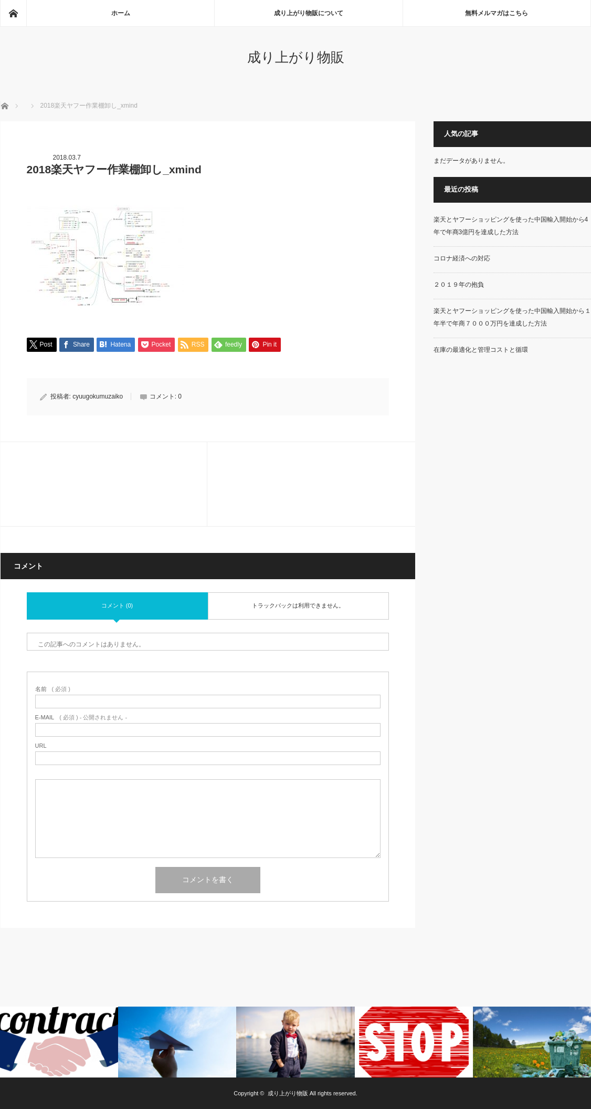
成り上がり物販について (308, 13)
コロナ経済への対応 (462, 258)
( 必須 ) (52, 689)
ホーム (120, 13)
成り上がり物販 (295, 57)
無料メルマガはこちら (496, 13)
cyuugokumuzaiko (97, 396)
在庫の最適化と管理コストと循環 (481, 349)
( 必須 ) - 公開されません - (81, 717)
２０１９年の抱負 (459, 284)
